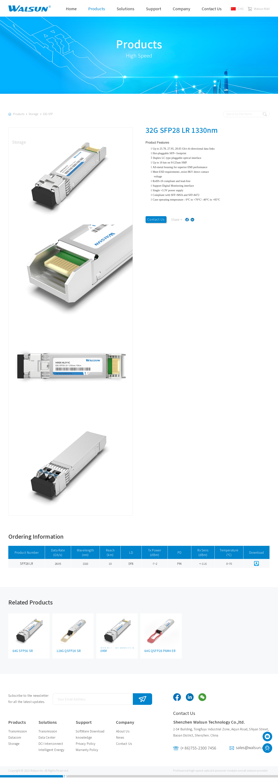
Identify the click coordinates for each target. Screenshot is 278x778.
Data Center (46, 738)
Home (71, 8)
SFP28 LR (26, 564)
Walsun (34, 771)
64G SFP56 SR (23, 652)
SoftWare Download (90, 732)
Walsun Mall (259, 9)
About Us (123, 732)
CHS (237, 9)
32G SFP (48, 115)
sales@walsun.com (253, 748)
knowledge (84, 738)
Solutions (125, 8)
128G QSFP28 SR (68, 652)
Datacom (14, 738)
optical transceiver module (220, 771)
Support (153, 8)
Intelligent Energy (51, 750)
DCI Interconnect (50, 744)
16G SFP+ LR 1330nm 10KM (117, 650)
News (120, 738)
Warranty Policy (87, 750)
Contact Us (212, 8)
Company (181, 8)
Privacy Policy (85, 744)
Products (96, 8)
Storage (33, 115)
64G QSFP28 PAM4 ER (160, 652)
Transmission (17, 732)
